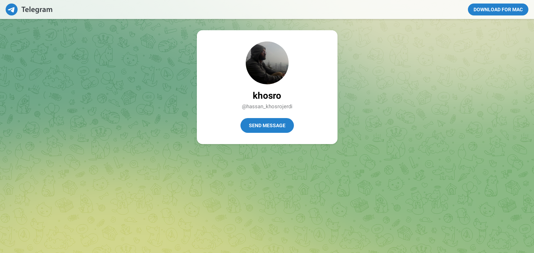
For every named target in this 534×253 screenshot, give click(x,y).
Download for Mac (498, 9)
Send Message (267, 125)
